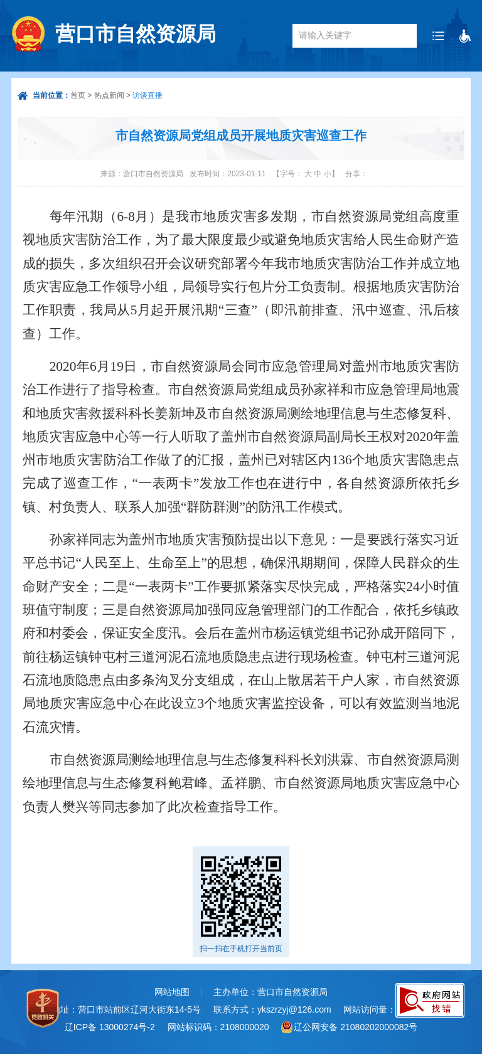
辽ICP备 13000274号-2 (110, 1027)
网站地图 (172, 992)
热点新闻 (109, 95)
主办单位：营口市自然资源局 (270, 992)
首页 (77, 95)
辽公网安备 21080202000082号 (355, 1027)
